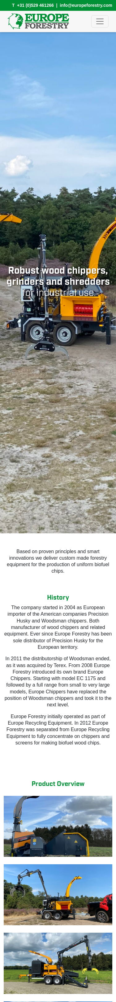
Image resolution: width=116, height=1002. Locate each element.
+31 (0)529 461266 (35, 5)
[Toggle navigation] (100, 21)
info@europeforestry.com (86, 5)
